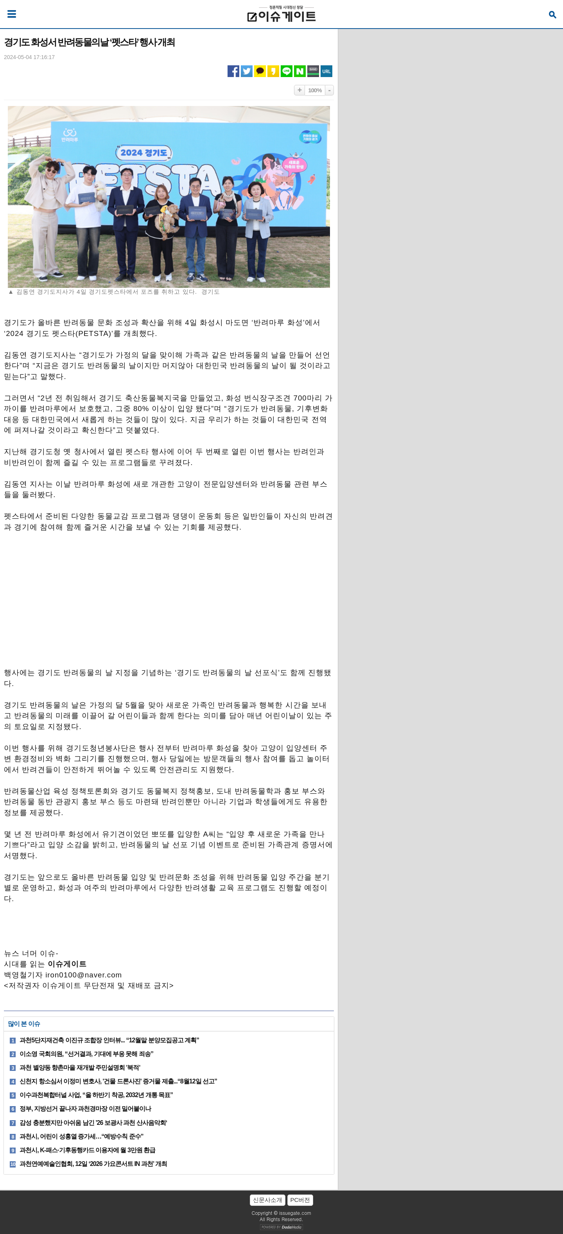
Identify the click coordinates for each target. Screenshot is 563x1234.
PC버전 (300, 1199)
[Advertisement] (168, 604)
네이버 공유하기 (300, 71)
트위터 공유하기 (247, 71)
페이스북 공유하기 (233, 71)
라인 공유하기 (286, 71)
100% (314, 90)
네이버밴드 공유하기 (313, 71)
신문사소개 (267, 1199)
